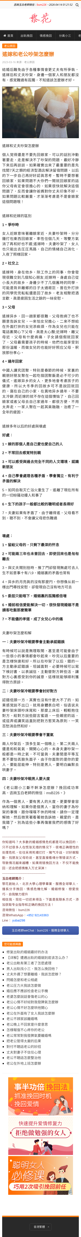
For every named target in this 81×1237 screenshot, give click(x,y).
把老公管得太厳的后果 (23, 1041)
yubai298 (18, 920)
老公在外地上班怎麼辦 (23, 1063)
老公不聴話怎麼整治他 (23, 1057)
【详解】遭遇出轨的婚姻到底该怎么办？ (37, 957)
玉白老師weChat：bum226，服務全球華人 (40, 930)
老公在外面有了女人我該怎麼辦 (30, 1013)
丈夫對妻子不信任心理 (23, 1052)
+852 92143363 (38, 915)
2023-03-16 (9, 62)
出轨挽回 (27, 36)
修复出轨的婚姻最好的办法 (27, 952)
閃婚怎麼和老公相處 (22, 979)
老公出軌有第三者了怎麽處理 (28, 963)
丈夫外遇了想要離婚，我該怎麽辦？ (34, 974)
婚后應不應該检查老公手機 (27, 991)
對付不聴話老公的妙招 (23, 1046)
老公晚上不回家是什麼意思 (27, 1024)
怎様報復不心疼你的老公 (25, 1029)
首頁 (8, 36)
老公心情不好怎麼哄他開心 (27, 1007)
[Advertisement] (40, 1142)
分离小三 (65, 36)
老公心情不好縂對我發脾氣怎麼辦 (32, 1002)
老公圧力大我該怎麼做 (23, 985)
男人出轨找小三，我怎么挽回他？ (32, 968)
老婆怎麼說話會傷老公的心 (27, 996)
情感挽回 (46, 36)
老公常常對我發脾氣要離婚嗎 (28, 1035)
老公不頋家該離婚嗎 (22, 1018)
